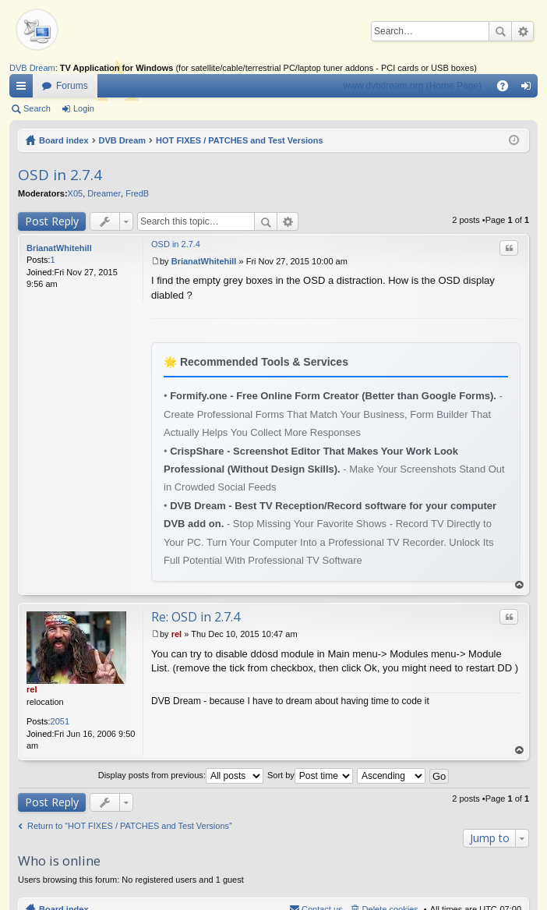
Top (519, 585)
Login (83, 108)
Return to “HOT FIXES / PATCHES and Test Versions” (129, 825)
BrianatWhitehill (59, 248)
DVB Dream (32, 68)
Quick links (24, 88)
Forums (72, 85)
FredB (137, 193)
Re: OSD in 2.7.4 (195, 616)
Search (500, 31)
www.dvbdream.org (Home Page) (413, 85)
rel (31, 689)
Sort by (310, 775)
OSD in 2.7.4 (60, 175)
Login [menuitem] (529, 88)
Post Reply (52, 221)
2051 (60, 721)
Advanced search (522, 31)
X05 (75, 193)
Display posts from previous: (180, 775)
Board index (64, 140)
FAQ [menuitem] (507, 88)
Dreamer (104, 193)
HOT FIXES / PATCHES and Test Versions (239, 140)
